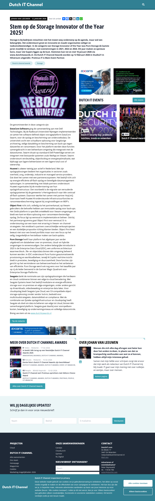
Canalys (59, 448)
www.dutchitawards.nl (41, 313)
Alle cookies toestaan (138, 483)
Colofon (13, 469)
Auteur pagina (101, 376)
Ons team (14, 460)
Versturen (119, 420)
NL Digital (60, 456)
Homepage (14, 463)
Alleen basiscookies (138, 491)
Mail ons (104, 457)
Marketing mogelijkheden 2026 (23, 472)
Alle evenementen (17, 457)
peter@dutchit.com (109, 472)
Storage (40, 63)
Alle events (138, 100)
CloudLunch (61, 451)
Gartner (59, 453)
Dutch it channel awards (21, 63)
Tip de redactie (18, 321)
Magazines (14, 466)
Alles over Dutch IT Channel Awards (28, 386)
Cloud (12, 448)
